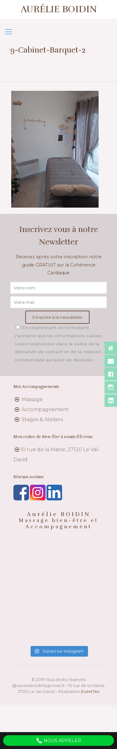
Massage (32, 399)
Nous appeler (58, 740)
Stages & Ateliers (42, 419)
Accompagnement (45, 409)
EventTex (90, 691)
